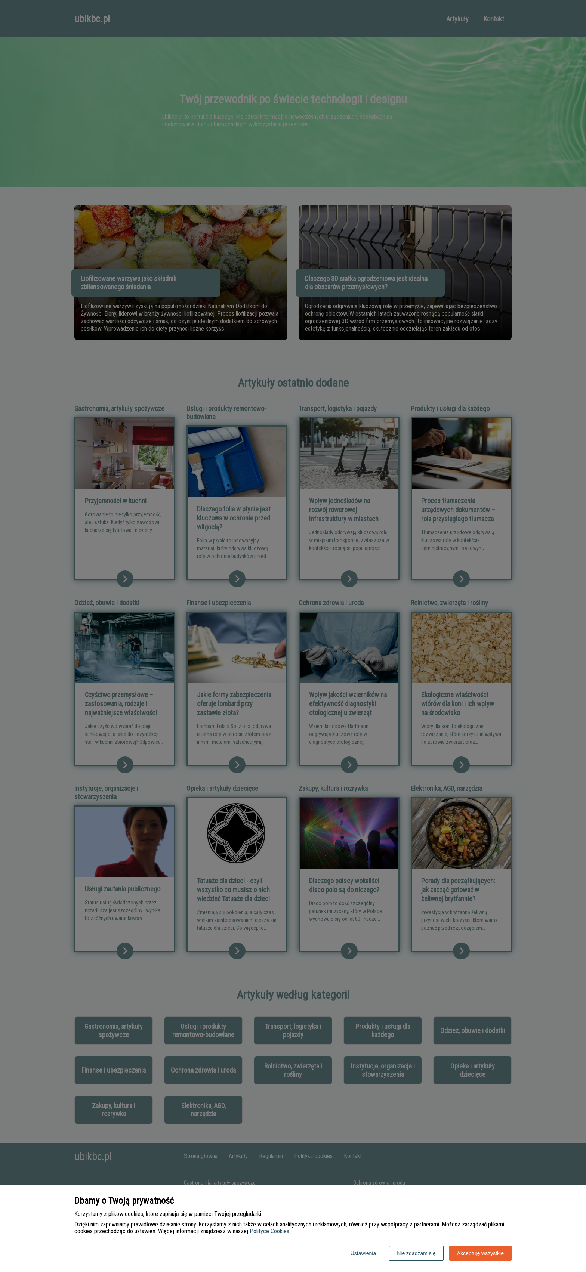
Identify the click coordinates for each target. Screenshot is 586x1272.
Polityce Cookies (269, 1231)
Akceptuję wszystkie (480, 1253)
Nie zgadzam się (416, 1253)
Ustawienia (363, 1253)
